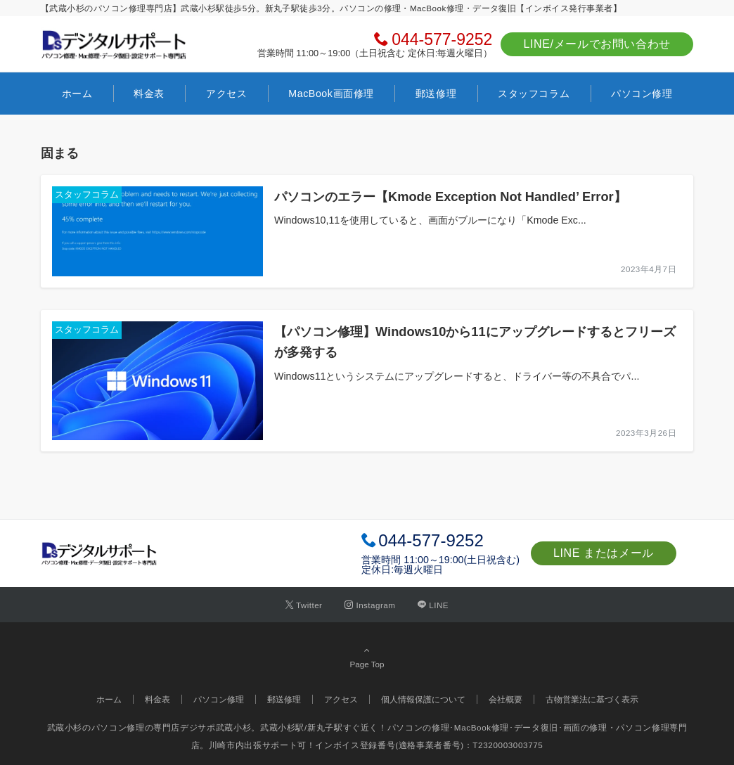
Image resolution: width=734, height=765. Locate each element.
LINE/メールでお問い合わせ (597, 44)
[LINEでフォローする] (433, 605)
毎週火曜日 (418, 569)
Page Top (367, 657)
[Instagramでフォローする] (370, 605)
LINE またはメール (603, 553)
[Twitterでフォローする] (304, 605)
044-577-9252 (442, 39)
